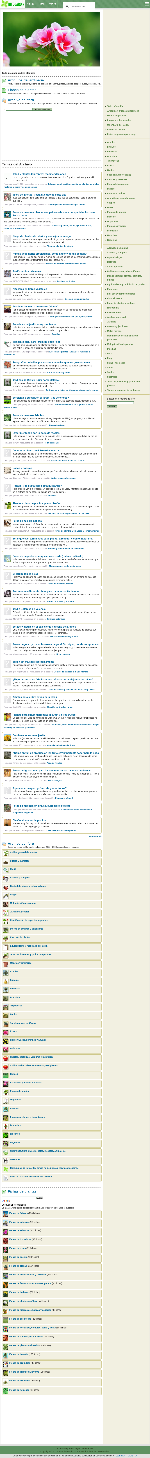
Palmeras (15, 988)
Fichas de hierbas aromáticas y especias (30, 1310)
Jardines (111, 321)
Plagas (13, 894)
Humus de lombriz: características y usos (66, 264)
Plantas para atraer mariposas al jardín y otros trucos (44, 714)
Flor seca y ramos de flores (121, 294)
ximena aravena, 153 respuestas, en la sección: (41, 654)
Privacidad (87, 1448)
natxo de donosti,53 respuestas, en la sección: (43, 798)
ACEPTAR (133, 1455)
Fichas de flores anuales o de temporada (30, 1283)
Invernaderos (114, 312)
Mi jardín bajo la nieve (25, 574)
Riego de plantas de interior (60, 246)
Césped (14, 1074)
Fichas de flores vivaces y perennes (27, 1274)
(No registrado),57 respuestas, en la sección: (50, 672)
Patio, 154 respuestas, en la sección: (41, 372)
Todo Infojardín (115, 106)
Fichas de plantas (22, 90)
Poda (109, 353)
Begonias (15, 1142)
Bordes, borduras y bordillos (60, 601)
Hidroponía (113, 307)
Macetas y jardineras (21, 963)
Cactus (13, 1014)
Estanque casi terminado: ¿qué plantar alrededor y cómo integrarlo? (53, 538)
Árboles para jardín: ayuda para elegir (35, 697)
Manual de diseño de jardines (64, 636)
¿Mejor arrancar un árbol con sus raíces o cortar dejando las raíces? (53, 679)
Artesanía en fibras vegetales (30, 289)
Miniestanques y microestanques (65, 566)
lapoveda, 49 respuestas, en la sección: (54, 689)
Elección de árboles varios (60, 707)
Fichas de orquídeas (20, 1363)
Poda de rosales (51, 443)
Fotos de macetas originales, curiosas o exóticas (41, 805)
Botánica (111, 262)
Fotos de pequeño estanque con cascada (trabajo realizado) (48, 556)
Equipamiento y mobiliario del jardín (29, 946)
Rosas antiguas (55, 780)
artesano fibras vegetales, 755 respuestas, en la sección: (51, 299)
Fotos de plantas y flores (58, 372)
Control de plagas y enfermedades (28, 886)
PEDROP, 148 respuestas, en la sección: (49, 204)
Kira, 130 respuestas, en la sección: (55, 390)
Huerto (110, 207)
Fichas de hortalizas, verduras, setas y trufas (32, 1327)
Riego (13, 869)
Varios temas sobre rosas (63, 478)
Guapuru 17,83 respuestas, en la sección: (44, 478)
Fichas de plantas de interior (24, 1345)
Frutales (14, 980)
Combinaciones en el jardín (29, 735)
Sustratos (112, 377)
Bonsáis (14, 1108)
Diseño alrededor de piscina (29, 820)
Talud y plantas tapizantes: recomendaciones (39, 174)
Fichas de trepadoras (20, 1239)
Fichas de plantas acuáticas (23, 1301)
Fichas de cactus (18, 1257)
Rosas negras (63, 654)
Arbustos (15, 997)
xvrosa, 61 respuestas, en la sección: (43, 246)
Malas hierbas (114, 331)
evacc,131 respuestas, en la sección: (44, 745)
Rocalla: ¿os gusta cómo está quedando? (37, 485)
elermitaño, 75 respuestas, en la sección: (53, 316)
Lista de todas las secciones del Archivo (31, 1176)
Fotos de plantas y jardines (121, 303)
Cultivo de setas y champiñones (123, 271)
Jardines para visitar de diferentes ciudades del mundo (72, 390)
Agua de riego (114, 257)
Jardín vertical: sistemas (27, 271)
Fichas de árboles (18, 1213)
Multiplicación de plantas (23, 903)
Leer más (120, 1455)
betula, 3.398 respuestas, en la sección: (39, 425)
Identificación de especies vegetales (29, 920)
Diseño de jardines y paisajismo (26, 929)
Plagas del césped (64, 798)
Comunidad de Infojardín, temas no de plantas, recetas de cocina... (44, 1168)
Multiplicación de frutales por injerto (67, 204)
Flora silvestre (114, 298)
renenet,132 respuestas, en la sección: (44, 830)
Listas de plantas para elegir (121, 134)
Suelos (110, 372)
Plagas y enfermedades (119, 120)
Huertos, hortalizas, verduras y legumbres (31, 1057)
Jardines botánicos (56, 619)
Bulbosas (15, 1048)
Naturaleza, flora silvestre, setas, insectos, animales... (38, 1151)
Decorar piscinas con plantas (62, 830)
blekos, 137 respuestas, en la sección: (48, 548)
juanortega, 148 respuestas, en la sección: (36, 334)
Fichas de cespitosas (20, 1319)
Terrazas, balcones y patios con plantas (30, 954)
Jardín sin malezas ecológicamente (33, 661)
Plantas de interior (19, 1091)
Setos (110, 367)
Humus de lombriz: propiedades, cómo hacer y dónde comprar (50, 253)
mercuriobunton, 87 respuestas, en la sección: (56, 531)
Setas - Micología (116, 363)
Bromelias (15, 1125)
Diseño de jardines (116, 115)
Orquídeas (15, 1099)
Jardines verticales (66, 281)
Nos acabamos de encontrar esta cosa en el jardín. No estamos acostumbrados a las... (54, 401)
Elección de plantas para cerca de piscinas (68, 513)
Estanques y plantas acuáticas (26, 1082)
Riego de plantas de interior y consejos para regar (42, 236)
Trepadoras (16, 1005)
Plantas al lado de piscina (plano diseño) (37, 503)
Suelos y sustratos (20, 861)
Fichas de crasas (18, 1266)
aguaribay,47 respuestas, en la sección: (47, 566)
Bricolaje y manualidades (77, 299)
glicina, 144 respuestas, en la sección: (34, 495)
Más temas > (95, 836)
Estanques (112, 289)
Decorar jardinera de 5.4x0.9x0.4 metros (36, 450)
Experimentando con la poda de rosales (36, 433)
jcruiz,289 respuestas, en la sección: (49, 264)
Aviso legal (74, 1448)
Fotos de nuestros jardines (60, 584)
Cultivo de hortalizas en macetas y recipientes (34, 1065)
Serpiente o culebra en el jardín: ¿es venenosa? (41, 397)
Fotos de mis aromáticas (27, 521)
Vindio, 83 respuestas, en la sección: (37, 763)
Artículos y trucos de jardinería (123, 111)
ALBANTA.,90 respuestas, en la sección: (45, 636)
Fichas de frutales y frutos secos (26, 1336)
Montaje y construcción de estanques (66, 548)
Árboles (14, 971)
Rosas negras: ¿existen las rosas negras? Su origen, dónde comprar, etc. (56, 644)
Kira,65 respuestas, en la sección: (36, 443)
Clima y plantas (115, 266)
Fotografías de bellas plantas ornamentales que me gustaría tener (51, 362)
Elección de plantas (20, 937)
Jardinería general (19, 911)
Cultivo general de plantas (23, 852)
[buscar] (78, 6)
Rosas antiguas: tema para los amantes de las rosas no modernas (52, 770)
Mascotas (15, 1159)
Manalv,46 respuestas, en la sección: (39, 619)
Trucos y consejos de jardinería (123, 390)
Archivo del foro (21, 100)
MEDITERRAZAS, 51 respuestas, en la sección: (44, 281)
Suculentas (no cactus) (119, 175)
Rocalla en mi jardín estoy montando (34, 324)
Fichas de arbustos (19, 1230)
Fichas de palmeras (19, 1222)
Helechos (15, 1134)
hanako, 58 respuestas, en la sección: (43, 584)
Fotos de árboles (57, 425)
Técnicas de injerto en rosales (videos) (35, 306)
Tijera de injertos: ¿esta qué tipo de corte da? (39, 194)
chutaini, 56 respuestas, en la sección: (51, 513)
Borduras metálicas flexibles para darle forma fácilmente (46, 591)
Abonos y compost (20, 877)
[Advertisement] (52, 136)
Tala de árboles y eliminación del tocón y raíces (72, 689)
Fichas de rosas (17, 1248)
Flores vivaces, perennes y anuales (28, 1040)
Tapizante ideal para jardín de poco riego (37, 342)
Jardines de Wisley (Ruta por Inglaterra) (36, 380)
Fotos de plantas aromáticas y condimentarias (77, 531)
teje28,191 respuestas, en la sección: (42, 707)
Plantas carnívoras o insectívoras (27, 1117)
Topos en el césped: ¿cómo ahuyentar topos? (40, 788)
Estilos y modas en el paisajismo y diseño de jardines (44, 626)
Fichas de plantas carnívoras (24, 1372)
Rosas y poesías (22, 468)
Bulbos (110, 188)
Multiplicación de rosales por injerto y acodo (71, 316)
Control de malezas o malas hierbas (71, 672)
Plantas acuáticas (116, 193)
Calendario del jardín (118, 125)
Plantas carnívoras (117, 226)
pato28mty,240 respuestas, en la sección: (49, 460)
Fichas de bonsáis (19, 1354)
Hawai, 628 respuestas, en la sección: (38, 780)
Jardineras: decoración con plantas (68, 460)
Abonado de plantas (117, 248)
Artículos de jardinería (26, 80)
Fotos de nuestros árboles (28, 415)
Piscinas (111, 349)
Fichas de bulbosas (19, 1292)
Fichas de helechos (19, 1390)
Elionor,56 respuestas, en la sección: (43, 601)
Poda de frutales (54, 763)
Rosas (13, 1031)
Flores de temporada (118, 184)
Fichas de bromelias (19, 1380)
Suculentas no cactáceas (23, 1023)
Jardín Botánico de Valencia (29, 609)
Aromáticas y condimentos (121, 198)
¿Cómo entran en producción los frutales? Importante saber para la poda (56, 753)
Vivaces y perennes (117, 179)
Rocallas (56, 334)
